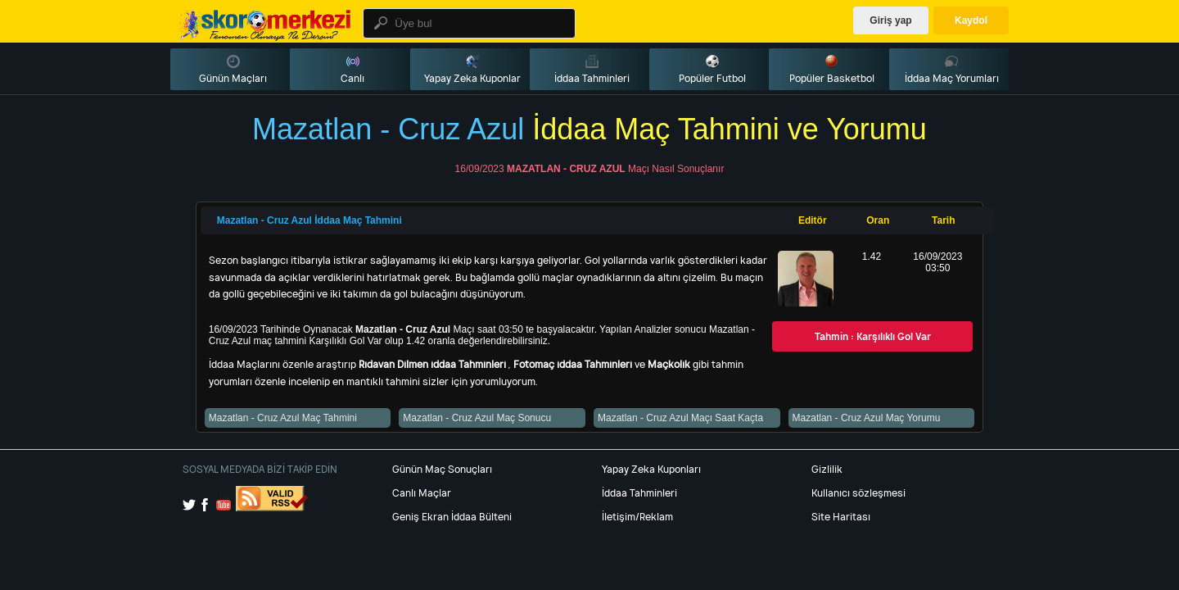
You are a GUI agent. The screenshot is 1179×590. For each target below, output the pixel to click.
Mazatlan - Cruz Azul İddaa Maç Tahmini (309, 220)
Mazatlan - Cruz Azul (566, 169)
